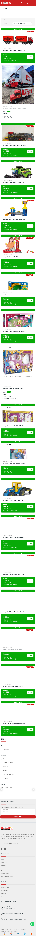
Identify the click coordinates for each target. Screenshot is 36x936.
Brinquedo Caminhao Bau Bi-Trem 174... (14, 50)
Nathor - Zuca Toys (8, 774)
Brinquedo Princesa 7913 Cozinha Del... (14, 426)
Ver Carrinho (4, 890)
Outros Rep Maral (8, 762)
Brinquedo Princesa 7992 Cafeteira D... (14, 463)
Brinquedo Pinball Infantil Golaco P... (13, 294)
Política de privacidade (7, 868)
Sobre (2, 859)
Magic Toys (6, 766)
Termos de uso (5, 873)
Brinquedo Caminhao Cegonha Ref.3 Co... (14, 145)
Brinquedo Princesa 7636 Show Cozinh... (14, 331)
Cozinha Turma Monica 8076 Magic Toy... (14, 723)
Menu (5, 8)
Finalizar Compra (5, 887)
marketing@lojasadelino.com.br (14, 913)
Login (2, 896)
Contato (3, 865)
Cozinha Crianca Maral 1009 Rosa (12, 649)
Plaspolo (5, 778)
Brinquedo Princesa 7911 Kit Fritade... (13, 388)
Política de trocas (5, 871)
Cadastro (3, 893)
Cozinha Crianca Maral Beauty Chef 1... (14, 686)
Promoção (6, 749)
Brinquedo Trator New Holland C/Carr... (14, 574)
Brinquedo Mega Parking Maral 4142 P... (14, 219)
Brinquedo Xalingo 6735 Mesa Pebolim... (14, 612)
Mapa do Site (4, 862)
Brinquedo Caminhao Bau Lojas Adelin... (14, 108)
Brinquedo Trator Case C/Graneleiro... (13, 537)
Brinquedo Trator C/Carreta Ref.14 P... (14, 500)
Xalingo (5, 770)
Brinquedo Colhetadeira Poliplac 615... (14, 182)
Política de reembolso (7, 876)
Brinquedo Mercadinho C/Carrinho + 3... (14, 257)
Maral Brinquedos (8, 759)
